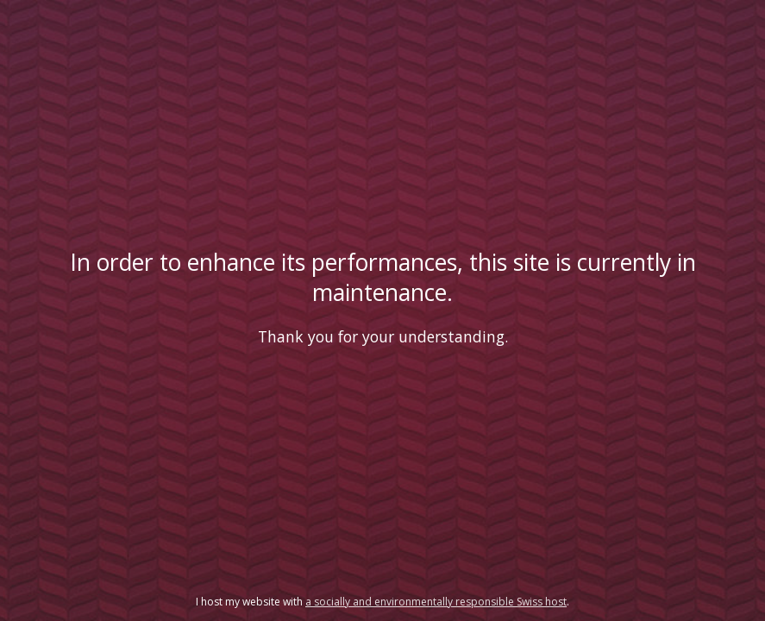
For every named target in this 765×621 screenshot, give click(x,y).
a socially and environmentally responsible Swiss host (436, 601)
